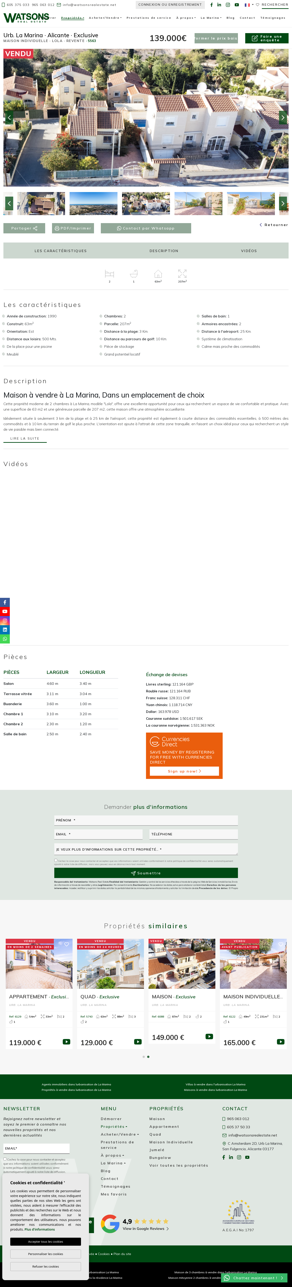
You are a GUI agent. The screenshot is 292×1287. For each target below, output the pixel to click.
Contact (247, 17)
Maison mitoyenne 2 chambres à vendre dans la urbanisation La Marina (215, 1277)
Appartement (164, 1126)
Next (283, 118)
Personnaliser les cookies (45, 1254)
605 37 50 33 (236, 1127)
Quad (155, 1134)
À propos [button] (185, 17)
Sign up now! (184, 771)
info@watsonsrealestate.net (86, 5)
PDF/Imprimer (73, 228)
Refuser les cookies (45, 1266)
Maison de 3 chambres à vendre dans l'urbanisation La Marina (216, 1272)
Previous (9, 118)
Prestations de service (149, 17)
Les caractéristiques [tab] (61, 251)
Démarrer (47, 17)
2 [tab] (148, 1057)
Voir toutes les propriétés (179, 1165)
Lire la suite (24, 438)
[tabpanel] (182, 991)
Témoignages (273, 17)
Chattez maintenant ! (253, 1278)
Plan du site (122, 1254)
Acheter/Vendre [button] (104, 17)
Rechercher (275, 5)
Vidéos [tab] (249, 251)
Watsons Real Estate (26, 18)
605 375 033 (16, 5)
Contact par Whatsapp (146, 228)
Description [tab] (164, 251)
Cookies (104, 1254)
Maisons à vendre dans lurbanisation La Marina (215, 1090)
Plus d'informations (40, 1229)
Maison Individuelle (171, 1142)
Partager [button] (24, 228)
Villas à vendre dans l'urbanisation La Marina (215, 1084)
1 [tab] (144, 1057)
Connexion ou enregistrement (170, 5)
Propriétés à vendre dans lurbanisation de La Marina (76, 1090)
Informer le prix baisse (216, 38)
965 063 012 (43, 5)
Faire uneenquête (267, 38)
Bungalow (160, 1157)
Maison (157, 1118)
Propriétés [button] (71, 18)
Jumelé (156, 1149)
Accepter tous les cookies (45, 1242)
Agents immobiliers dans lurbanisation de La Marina (76, 1084)
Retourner (274, 224)
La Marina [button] (210, 17)
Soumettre (146, 873)
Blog (231, 17)
